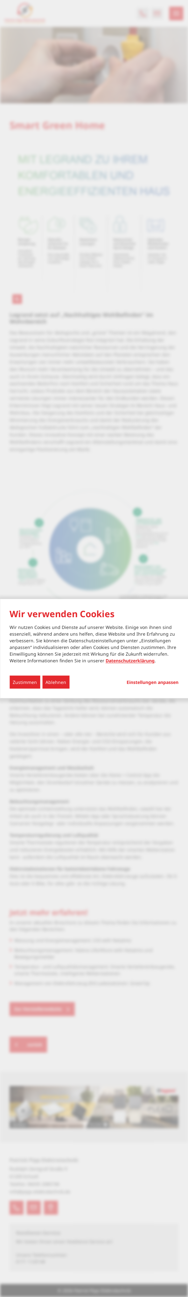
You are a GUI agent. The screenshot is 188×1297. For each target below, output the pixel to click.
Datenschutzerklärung (130, 661)
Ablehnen (55, 682)
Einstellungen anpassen (152, 682)
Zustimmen (25, 682)
